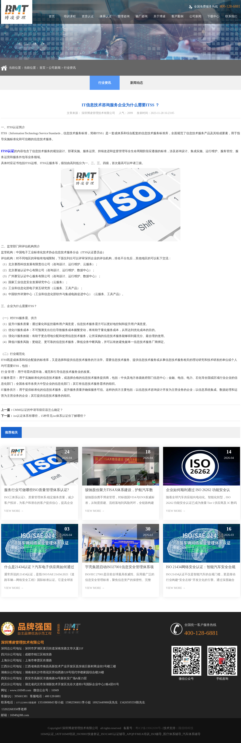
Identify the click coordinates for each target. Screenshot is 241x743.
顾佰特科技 (185, 728)
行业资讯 (70, 67)
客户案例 (177, 16)
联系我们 (231, 16)
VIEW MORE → (14, 510)
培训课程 (70, 16)
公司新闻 (195, 16)
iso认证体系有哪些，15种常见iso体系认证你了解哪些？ (49, 415)
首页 (52, 16)
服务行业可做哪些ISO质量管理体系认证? (36, 490)
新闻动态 (136, 82)
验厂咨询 (142, 16)
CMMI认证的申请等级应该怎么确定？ (38, 409)
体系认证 (106, 16)
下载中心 (213, 16)
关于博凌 (159, 16)
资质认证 (88, 16)
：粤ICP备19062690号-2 (147, 728)
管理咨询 (124, 16)
